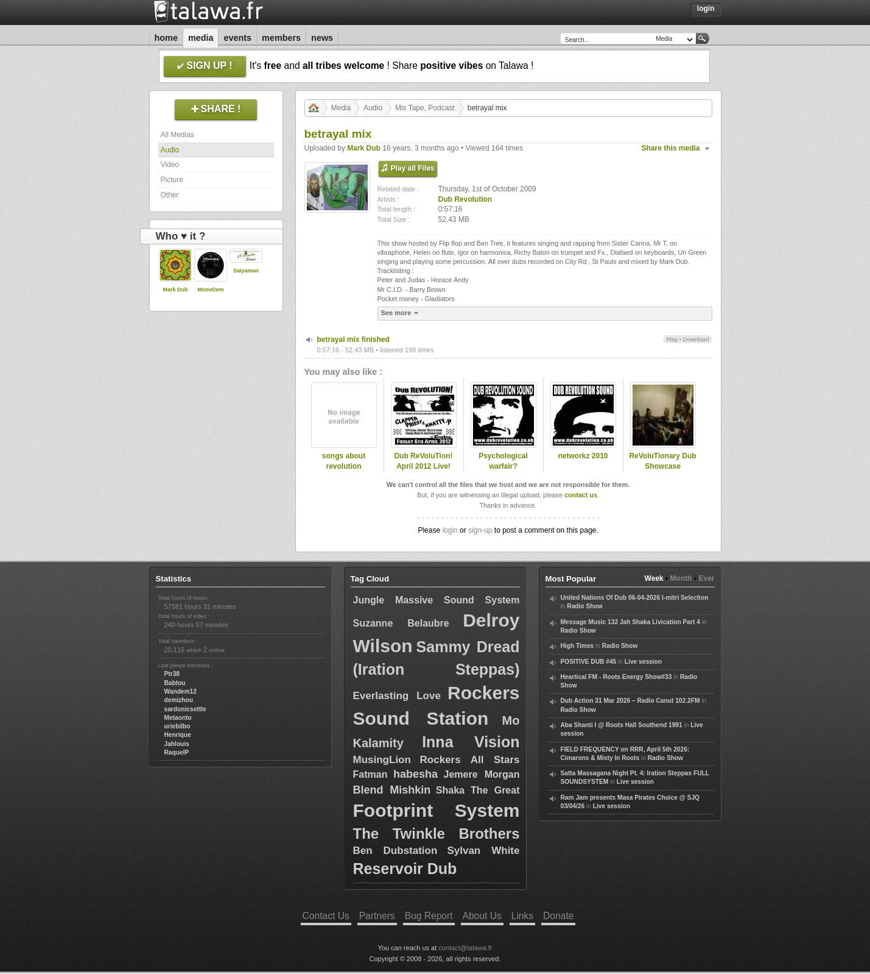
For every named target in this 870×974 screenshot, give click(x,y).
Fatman (370, 774)
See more (401, 313)
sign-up (480, 530)
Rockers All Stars (470, 760)
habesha (415, 774)
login (449, 530)
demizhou (179, 700)
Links (522, 916)
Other (170, 195)
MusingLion (382, 760)
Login (706, 8)
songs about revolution (343, 461)
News (322, 38)
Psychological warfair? (503, 461)
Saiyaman (246, 271)
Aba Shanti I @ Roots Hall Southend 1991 (621, 725)
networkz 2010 (583, 456)
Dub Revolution (465, 199)
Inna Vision (470, 741)
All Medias (177, 134)
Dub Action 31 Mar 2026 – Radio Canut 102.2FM (630, 700)
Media (201, 38)
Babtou (175, 683)
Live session (643, 661)
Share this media (671, 148)
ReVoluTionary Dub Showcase (662, 461)
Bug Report (429, 916)
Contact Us (326, 916)
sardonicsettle (185, 709)
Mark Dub (175, 289)
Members (281, 38)
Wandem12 (180, 691)
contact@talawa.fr (465, 947)
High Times (577, 645)
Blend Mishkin (392, 790)
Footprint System (436, 810)
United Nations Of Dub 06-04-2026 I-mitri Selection (635, 597)
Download (696, 339)
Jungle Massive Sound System (436, 600)
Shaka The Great (478, 790)
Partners (377, 916)
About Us (482, 916)
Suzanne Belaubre (401, 623)
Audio (170, 150)
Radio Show (584, 606)
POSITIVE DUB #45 (589, 661)
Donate (558, 916)
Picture (172, 180)
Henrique (177, 734)
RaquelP (176, 752)
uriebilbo (177, 726)
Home (166, 38)
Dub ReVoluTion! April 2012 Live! (423, 461)
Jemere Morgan (482, 774)
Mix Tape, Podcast (425, 108)
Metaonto (178, 717)
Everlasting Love (397, 696)
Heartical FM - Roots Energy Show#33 (616, 677)
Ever (706, 578)
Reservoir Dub (405, 868)
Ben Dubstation (395, 850)
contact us (580, 495)
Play (672, 339)
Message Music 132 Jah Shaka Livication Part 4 (630, 622)
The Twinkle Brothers (436, 833)
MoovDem (210, 289)
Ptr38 (172, 673)
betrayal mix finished (353, 339)
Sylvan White (483, 850)
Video (170, 164)
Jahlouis (176, 744)
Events (237, 38)
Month (681, 578)
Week (654, 578)
